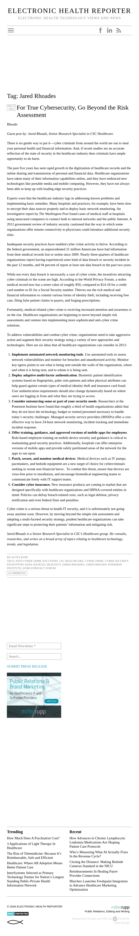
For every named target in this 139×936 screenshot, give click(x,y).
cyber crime (94, 560)
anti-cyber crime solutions (36, 560)
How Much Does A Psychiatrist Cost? (33, 838)
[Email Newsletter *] (34, 646)
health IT (54, 564)
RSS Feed (119, 30)
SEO (105, 918)
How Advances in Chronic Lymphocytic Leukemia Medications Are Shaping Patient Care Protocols (97, 842)
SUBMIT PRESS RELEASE (27, 666)
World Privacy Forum (39, 568)
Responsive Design (84, 918)
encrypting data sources (26, 564)
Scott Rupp (19, 557)
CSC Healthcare (71, 560)
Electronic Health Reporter (69, 10)
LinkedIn (109, 30)
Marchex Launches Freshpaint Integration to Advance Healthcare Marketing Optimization (99, 885)
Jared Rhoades (73, 564)
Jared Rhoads (96, 564)
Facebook (100, 30)
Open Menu (11, 30)
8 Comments (17, 572)
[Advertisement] (69, 66)
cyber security (116, 560)
